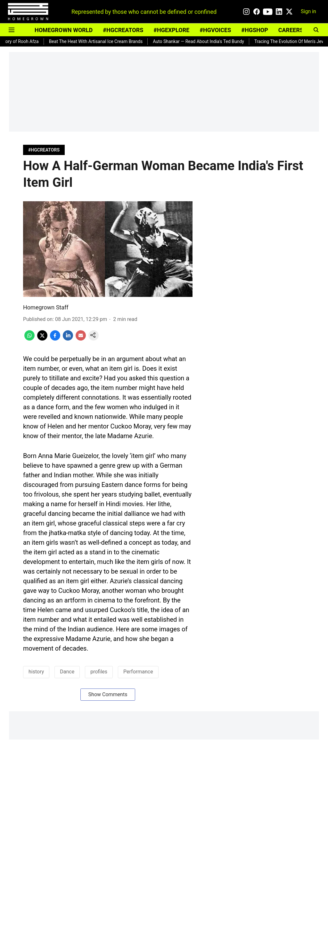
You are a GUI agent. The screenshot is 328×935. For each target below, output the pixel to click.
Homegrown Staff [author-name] (46, 307)
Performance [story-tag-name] (138, 672)
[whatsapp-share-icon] (29, 339)
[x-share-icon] (42, 339)
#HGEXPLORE (171, 30)
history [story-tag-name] (36, 672)
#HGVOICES (215, 30)
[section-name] (44, 150)
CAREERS (290, 30)
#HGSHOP (254, 30)
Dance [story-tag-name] (67, 672)
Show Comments (107, 694)
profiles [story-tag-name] (98, 672)
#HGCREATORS (123, 30)
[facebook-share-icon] (55, 339)
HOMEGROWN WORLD (64, 30)
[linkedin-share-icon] (68, 339)
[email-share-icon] (81, 339)
